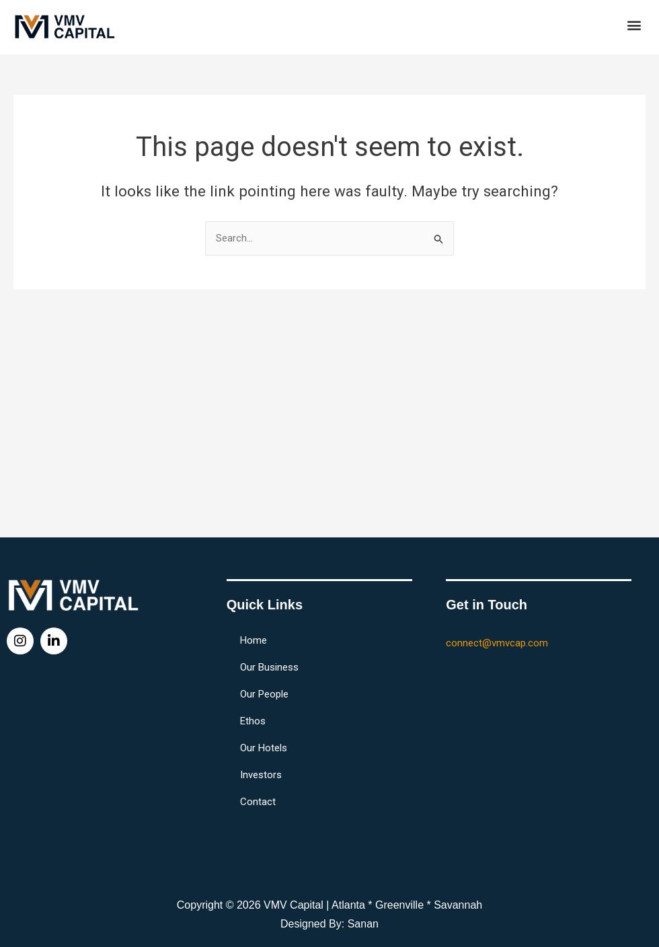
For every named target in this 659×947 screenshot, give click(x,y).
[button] (634, 24)
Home (253, 640)
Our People (264, 694)
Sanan (363, 924)
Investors (261, 775)
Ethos (253, 721)
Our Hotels (263, 748)
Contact (258, 802)
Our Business (269, 667)
